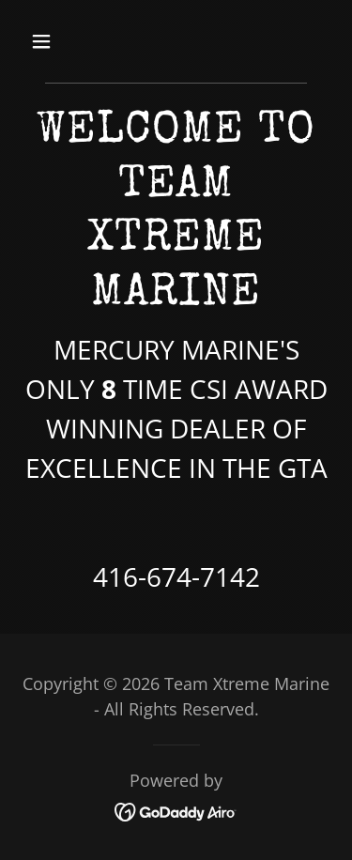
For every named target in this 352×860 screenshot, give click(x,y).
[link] (176, 809)
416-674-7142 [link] (176, 576)
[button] (58, 41)
